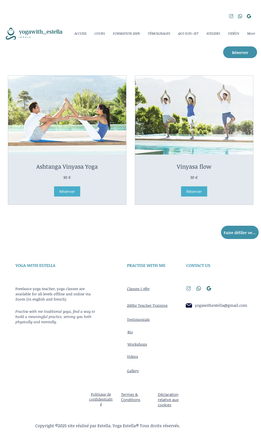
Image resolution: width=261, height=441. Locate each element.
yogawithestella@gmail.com (221, 305)
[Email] (189, 305)
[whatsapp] (240, 16)
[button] (67, 191)
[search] (249, 16)
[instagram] (231, 16)
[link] (67, 166)
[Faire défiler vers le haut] (240, 232)
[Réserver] (240, 52)
